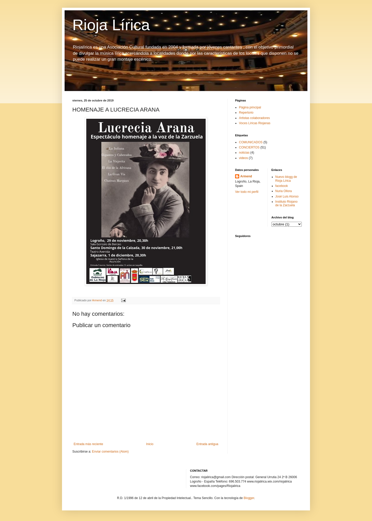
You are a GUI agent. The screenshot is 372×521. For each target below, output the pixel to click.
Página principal (250, 107)
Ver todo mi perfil (246, 192)
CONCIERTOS (249, 147)
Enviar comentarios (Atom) (110, 451)
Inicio (149, 444)
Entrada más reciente (88, 444)
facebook (281, 186)
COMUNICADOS (250, 142)
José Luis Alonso (287, 196)
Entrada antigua (207, 444)
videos (243, 158)
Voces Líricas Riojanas (254, 123)
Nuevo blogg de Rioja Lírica (286, 178)
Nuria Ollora (283, 191)
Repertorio (246, 112)
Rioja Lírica (111, 25)
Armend (246, 176)
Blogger (249, 498)
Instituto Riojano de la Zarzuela (286, 203)
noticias (244, 152)
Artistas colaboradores (254, 118)
